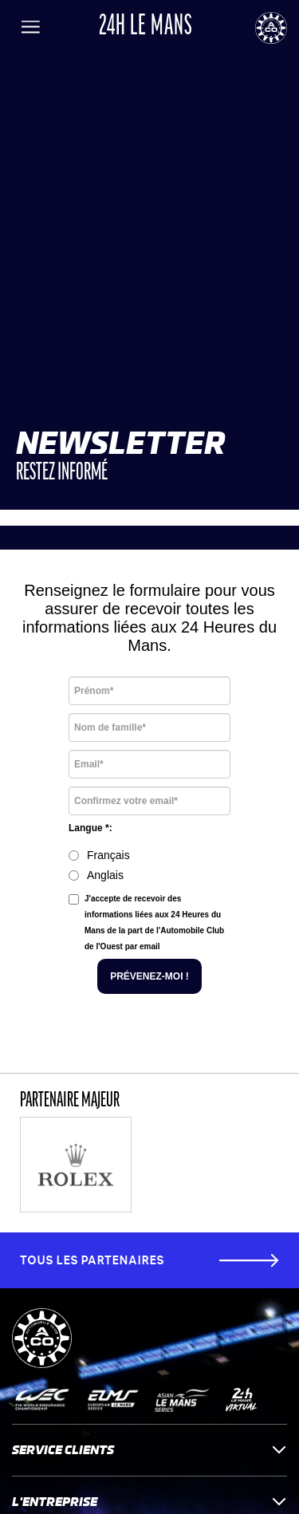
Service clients (149, 1449)
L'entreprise (149, 1501)
